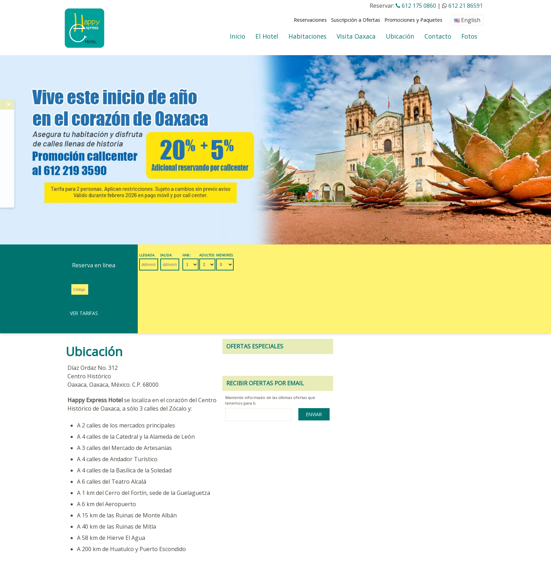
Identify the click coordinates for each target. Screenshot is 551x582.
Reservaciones (310, 20)
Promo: (324, 255)
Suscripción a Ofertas (355, 20)
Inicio (237, 36)
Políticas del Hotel (212, 543)
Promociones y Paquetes (413, 20)
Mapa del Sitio (305, 543)
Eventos (127, 543)
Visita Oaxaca (356, 36)
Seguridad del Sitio (261, 543)
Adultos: (268, 255)
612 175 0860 (416, 5)
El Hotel (266, 36)
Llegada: (150, 255)
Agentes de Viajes (164, 543)
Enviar (459, 367)
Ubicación (400, 36)
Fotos (469, 36)
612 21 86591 (465, 5)
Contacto (437, 36)
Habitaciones (307, 36)
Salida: (192, 255)
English (467, 20)
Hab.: (238, 255)
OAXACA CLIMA (82, 560)
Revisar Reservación (89, 543)
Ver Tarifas (376, 264)
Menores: (294, 255)
